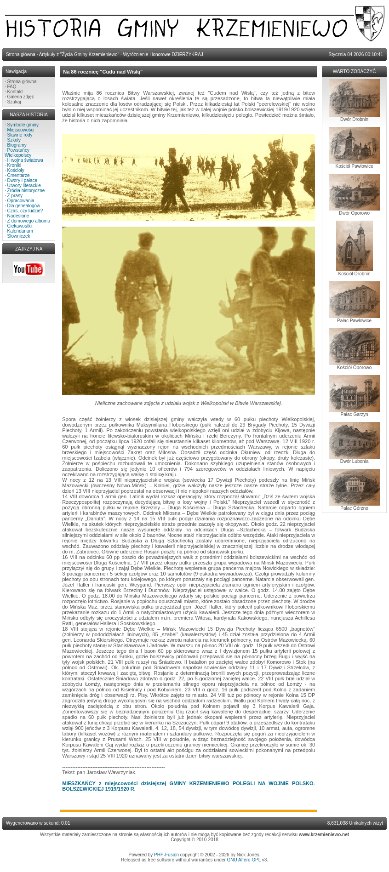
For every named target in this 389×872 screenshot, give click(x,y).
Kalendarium (20, 231)
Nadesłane (18, 215)
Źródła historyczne (26, 190)
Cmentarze (18, 175)
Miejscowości (20, 129)
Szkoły (14, 139)
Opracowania (20, 200)
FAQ (12, 86)
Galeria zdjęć (20, 96)
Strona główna (22, 81)
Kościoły (15, 170)
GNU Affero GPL (244, 859)
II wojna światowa (25, 160)
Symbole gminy (23, 124)
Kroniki (14, 165)
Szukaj (14, 101)
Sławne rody (20, 134)
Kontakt (15, 91)
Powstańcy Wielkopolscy (18, 153)
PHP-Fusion (166, 854)
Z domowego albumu (28, 220)
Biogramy (17, 145)
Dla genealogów (23, 205)
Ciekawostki (19, 225)
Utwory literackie (24, 185)
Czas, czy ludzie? (25, 210)
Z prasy (15, 195)
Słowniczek (18, 236)
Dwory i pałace (22, 180)
